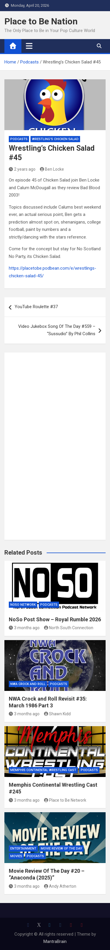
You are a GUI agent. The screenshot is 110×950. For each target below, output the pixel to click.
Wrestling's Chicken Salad (55, 139)
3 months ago (24, 627)
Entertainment (23, 848)
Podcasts (19, 139)
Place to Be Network (65, 800)
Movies (16, 856)
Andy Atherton (60, 886)
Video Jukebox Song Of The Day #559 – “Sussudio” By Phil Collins (56, 330)
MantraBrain (55, 941)
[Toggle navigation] (29, 46)
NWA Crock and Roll (27, 684)
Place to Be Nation (41, 21)
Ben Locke (52, 169)
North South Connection (69, 627)
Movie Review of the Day (61, 848)
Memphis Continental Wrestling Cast (43, 770)
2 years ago (22, 169)
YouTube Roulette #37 (36, 306)
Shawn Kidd (57, 713)
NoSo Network (23, 605)
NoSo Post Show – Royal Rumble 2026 (55, 619)
